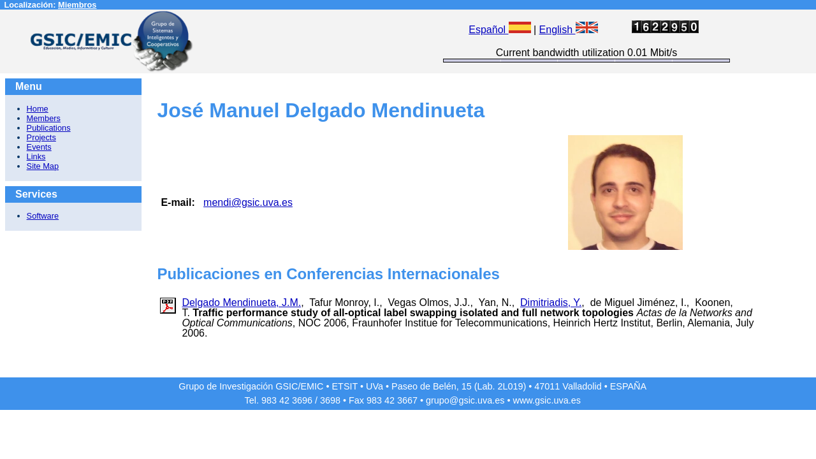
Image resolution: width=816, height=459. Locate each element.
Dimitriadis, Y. (550, 302)
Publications (49, 128)
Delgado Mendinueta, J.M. (241, 302)
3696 (302, 400)
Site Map (43, 166)
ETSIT (345, 386)
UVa (374, 386)
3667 (407, 400)
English (568, 29)
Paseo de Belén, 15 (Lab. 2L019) (458, 386)
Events (39, 147)
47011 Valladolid (567, 386)
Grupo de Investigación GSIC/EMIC (250, 386)
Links (36, 156)
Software (43, 216)
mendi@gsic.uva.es (248, 202)
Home (37, 108)
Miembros (77, 5)
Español (499, 29)
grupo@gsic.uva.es (465, 400)
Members (44, 118)
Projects (41, 137)
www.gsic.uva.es (547, 400)
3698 (330, 400)
